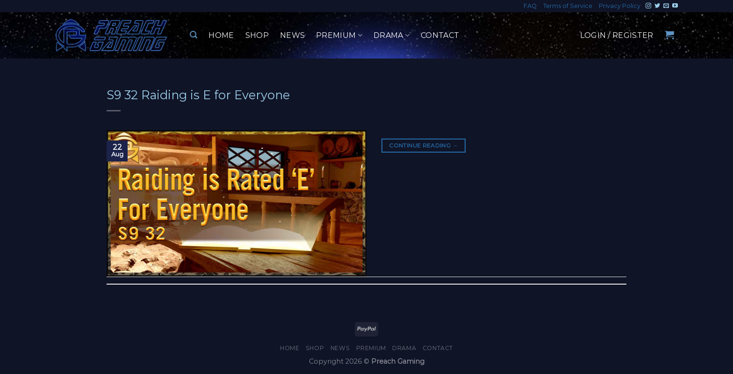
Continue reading (423, 145)
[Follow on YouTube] (675, 6)
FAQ (530, 5)
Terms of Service (567, 5)
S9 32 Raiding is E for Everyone (198, 95)
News (292, 35)
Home (221, 35)
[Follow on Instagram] (648, 6)
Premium (339, 35)
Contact (440, 35)
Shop (257, 35)
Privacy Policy (619, 5)
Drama (392, 35)
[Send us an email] (666, 6)
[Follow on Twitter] (657, 6)
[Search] (193, 34)
